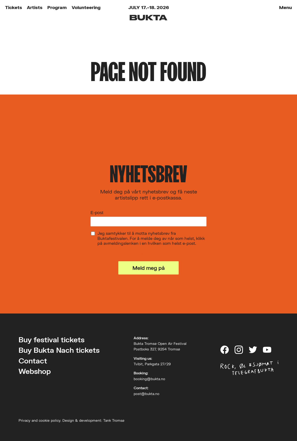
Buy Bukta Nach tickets (59, 350)
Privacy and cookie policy (39, 420)
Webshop (35, 371)
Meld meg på (148, 268)
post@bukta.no (146, 394)
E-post (96, 212)
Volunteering (86, 7)
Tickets (13, 7)
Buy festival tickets (51, 339)
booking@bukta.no (149, 379)
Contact (33, 360)
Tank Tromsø (113, 420)
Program (57, 7)
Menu (285, 7)
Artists (34, 7)
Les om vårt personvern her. (119, 254)
